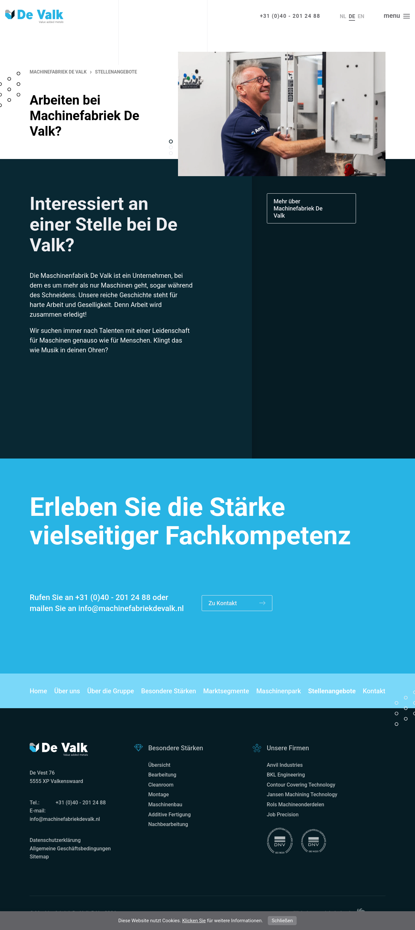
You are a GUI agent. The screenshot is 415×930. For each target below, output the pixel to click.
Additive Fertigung (169, 814)
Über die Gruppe (110, 691)
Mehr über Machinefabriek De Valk (298, 208)
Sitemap (39, 857)
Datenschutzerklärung (55, 840)
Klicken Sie (194, 921)
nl (343, 16)
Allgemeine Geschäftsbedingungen (70, 848)
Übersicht (159, 765)
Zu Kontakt (237, 603)
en (361, 16)
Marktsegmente (226, 691)
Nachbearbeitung (168, 824)
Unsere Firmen (288, 748)
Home (38, 691)
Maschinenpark (278, 691)
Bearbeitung (162, 775)
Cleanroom (160, 785)
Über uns (67, 691)
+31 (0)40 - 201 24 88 (290, 16)
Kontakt (374, 691)
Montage (158, 794)
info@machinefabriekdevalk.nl (131, 608)
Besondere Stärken (168, 691)
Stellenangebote (332, 691)
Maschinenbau (165, 804)
